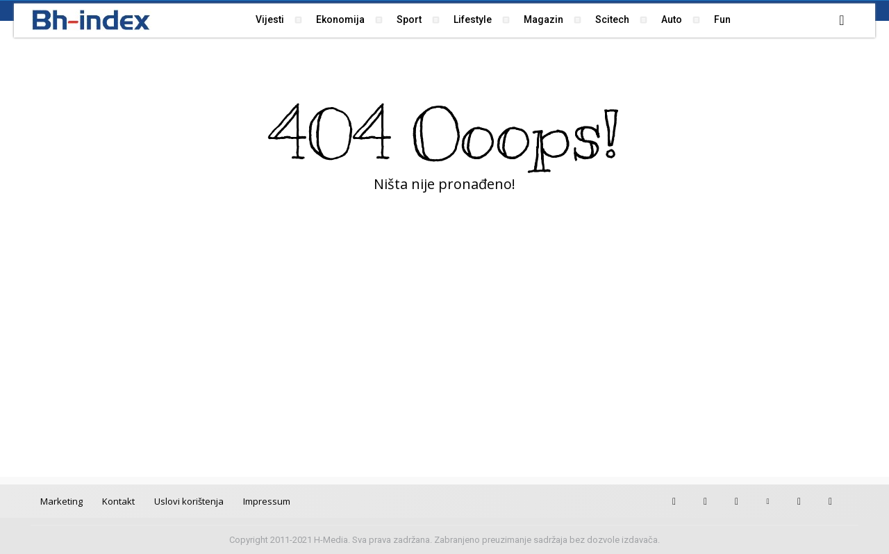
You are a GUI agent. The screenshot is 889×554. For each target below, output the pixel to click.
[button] (841, 20)
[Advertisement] (444, 351)
